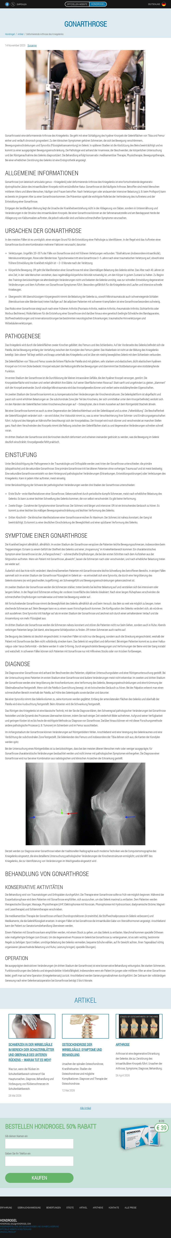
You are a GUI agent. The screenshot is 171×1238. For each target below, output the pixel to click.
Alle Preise (130, 1207)
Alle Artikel (85, 1108)
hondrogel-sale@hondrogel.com (15, 1223)
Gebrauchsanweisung (29, 1207)
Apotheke (98, 1207)
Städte (70, 1207)
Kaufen (39, 1178)
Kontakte (114, 1207)
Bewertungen (53, 1207)
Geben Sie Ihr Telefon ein (18, 1153)
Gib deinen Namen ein (16, 1136)
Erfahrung (6, 1207)
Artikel (83, 1207)
